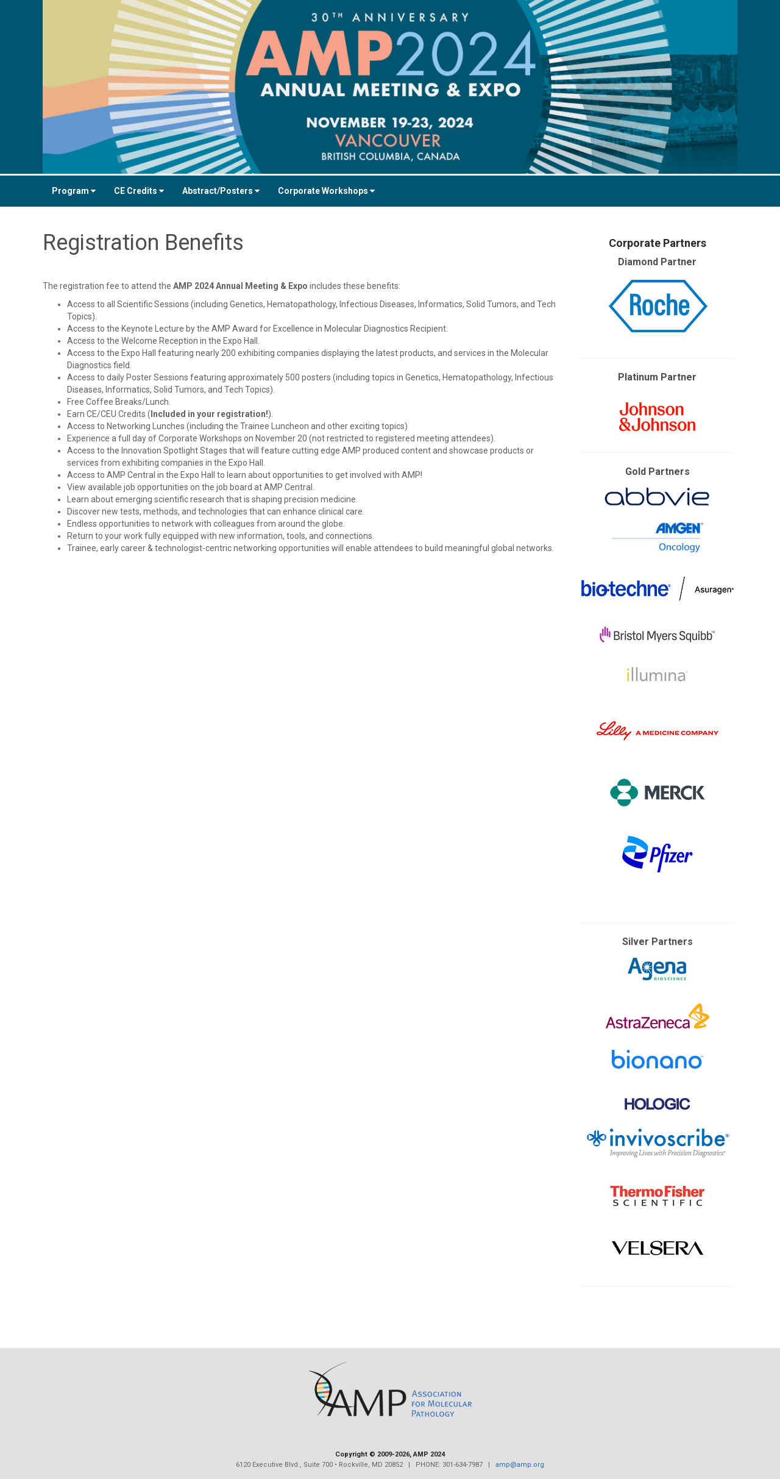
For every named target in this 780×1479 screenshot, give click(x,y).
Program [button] (74, 191)
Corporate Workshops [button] (326, 191)
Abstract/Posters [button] (221, 191)
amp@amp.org (519, 1465)
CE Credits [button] (139, 191)
